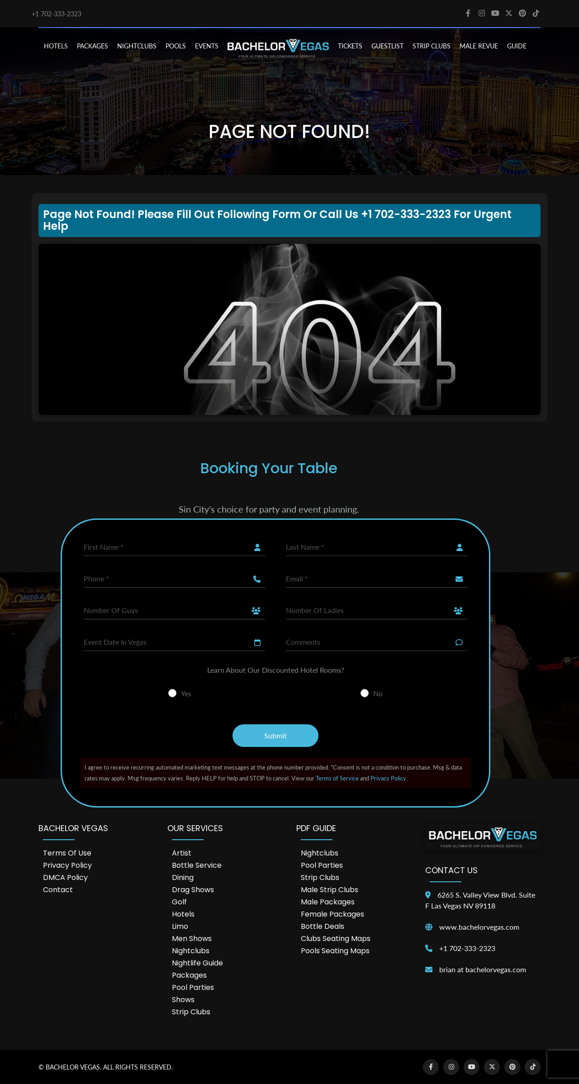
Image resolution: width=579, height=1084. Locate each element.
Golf (179, 902)
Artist (181, 853)
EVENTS (206, 46)
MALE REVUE (479, 46)
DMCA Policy (65, 877)
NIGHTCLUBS (137, 46)
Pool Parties (193, 987)
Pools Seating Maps (335, 951)
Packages (189, 975)
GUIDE (517, 46)
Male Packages (328, 902)
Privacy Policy (388, 778)
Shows (183, 999)
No (378, 693)
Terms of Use (67, 853)
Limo (180, 926)
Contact (58, 889)
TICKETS (350, 46)
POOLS (176, 46)
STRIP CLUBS (432, 46)
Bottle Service (197, 865)
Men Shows (192, 938)
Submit (275, 735)
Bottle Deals (322, 926)
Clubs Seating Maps (335, 938)
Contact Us (451, 870)
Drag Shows (193, 889)
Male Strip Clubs (329, 889)
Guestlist (387, 46)
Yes (186, 693)
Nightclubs (190, 951)
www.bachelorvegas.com (479, 926)
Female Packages (332, 914)
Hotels (183, 914)
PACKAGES (92, 46)
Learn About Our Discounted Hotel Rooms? (275, 670)
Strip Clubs (191, 1012)
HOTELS (56, 46)
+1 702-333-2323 (56, 14)
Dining (183, 877)
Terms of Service (337, 778)
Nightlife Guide (197, 963)
